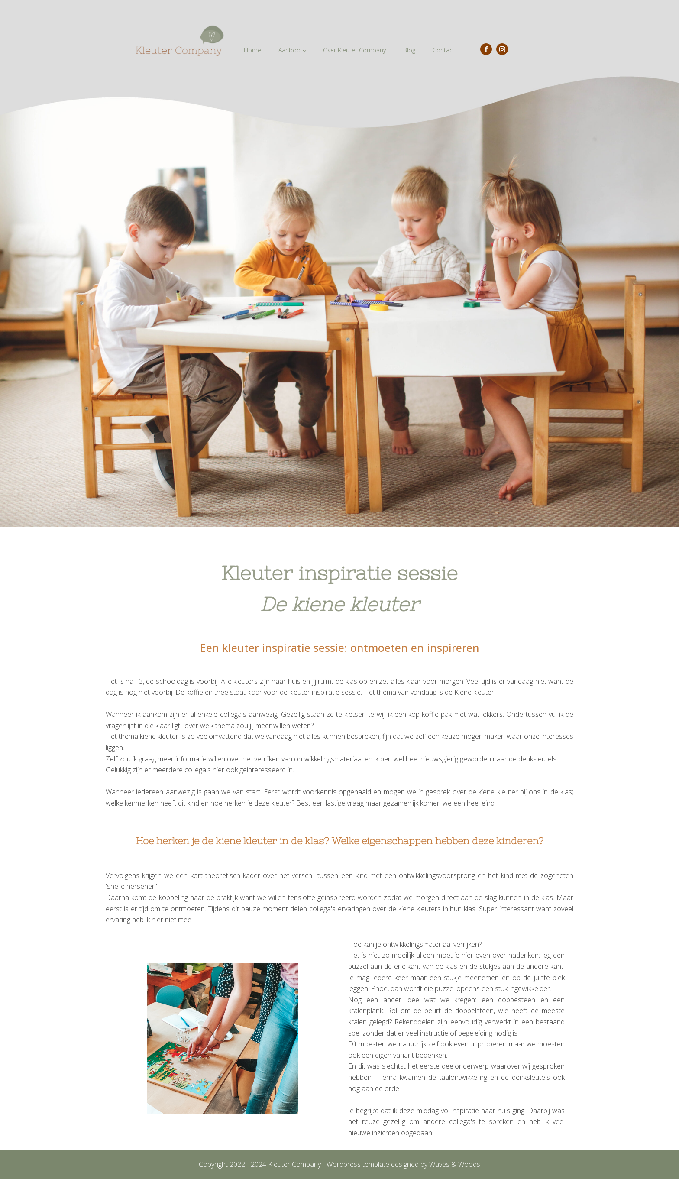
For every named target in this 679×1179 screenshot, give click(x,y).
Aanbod (289, 50)
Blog (409, 50)
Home (252, 50)
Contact (444, 50)
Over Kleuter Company (354, 50)
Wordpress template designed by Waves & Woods (403, 1164)
